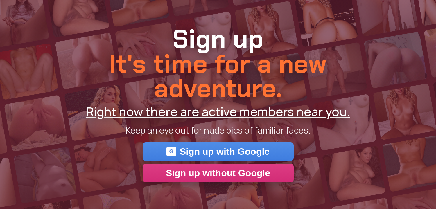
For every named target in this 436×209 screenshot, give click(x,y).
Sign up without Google (218, 173)
